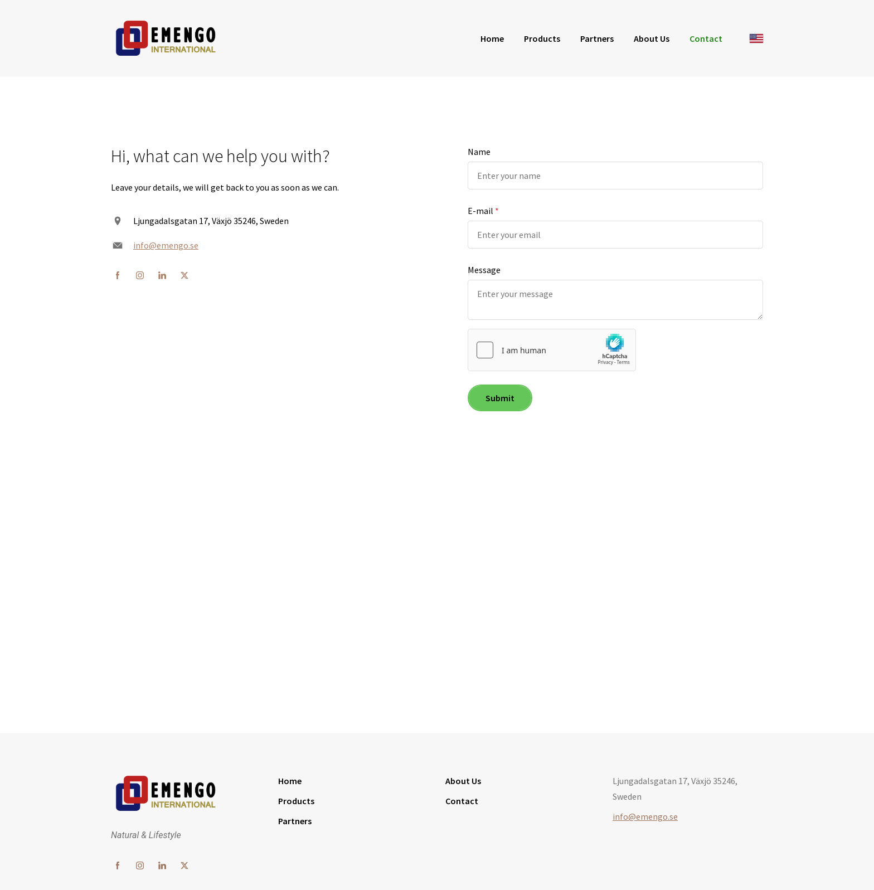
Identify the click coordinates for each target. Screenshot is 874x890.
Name (479, 151)
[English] (756, 38)
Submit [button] (499, 397)
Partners (295, 820)
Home (290, 780)
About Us (463, 780)
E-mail (480, 210)
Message (484, 269)
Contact (461, 800)
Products (296, 800)
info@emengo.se (165, 245)
